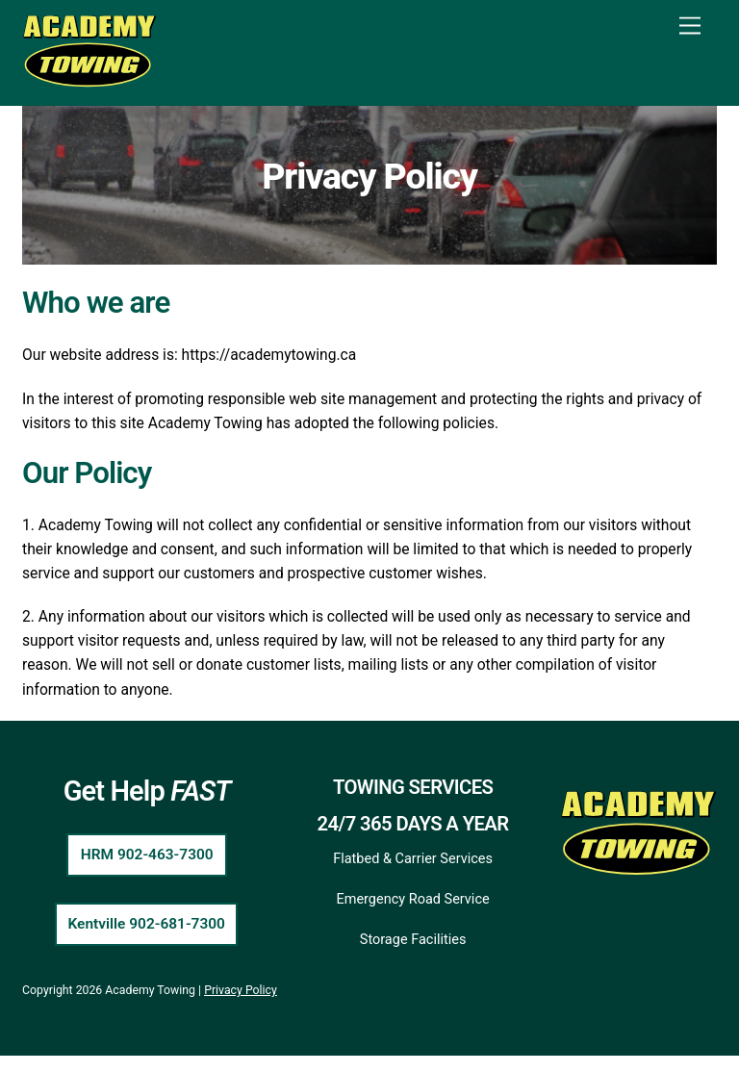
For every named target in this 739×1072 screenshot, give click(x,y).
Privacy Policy (240, 1006)
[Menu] (690, 26)
